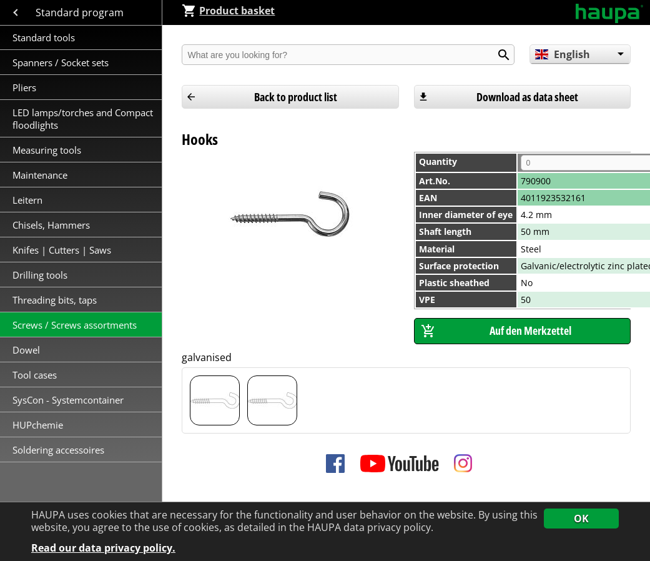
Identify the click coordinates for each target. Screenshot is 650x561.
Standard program (81, 12)
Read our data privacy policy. (103, 548)
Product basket (228, 10)
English (562, 54)
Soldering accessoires (58, 450)
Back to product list (295, 96)
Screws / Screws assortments (74, 325)
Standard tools (43, 37)
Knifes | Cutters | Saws (61, 250)
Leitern (28, 200)
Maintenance (41, 175)
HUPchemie (37, 425)
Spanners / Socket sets (60, 62)
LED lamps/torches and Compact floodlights (82, 118)
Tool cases (35, 375)
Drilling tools (39, 275)
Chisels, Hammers (51, 225)
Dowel (26, 350)
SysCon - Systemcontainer (68, 400)
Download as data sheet (527, 96)
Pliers (24, 87)
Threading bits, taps (54, 300)
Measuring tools (46, 150)
